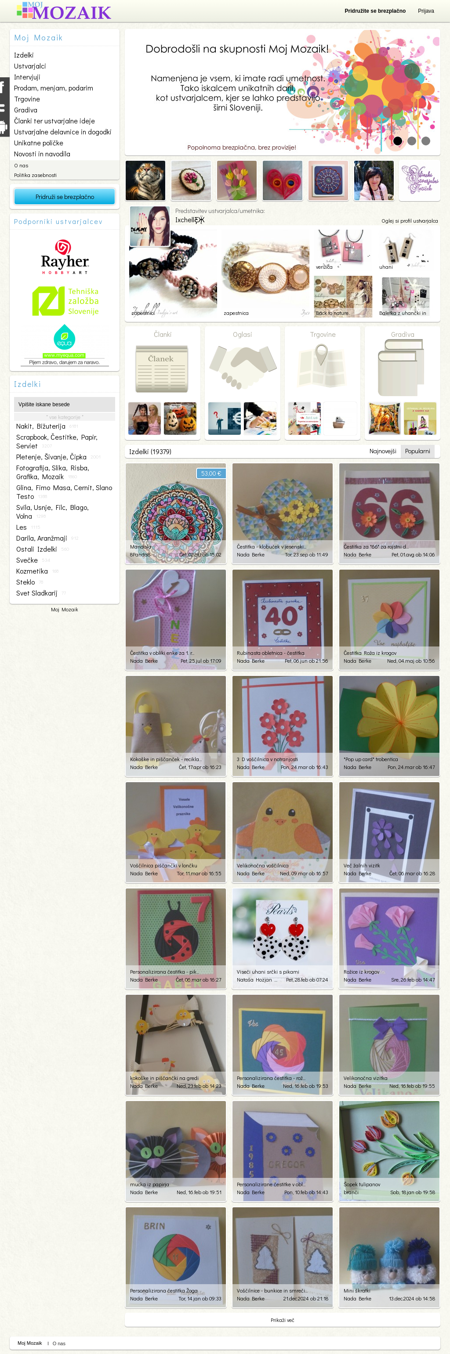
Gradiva (25, 109)
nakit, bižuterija (47, 426)
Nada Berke (251, 554)
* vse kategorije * (64, 416)
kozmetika (37, 571)
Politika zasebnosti (35, 174)
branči (351, 1191)
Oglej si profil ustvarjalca (409, 220)
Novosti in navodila (42, 153)
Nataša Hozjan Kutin (258, 979)
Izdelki (24, 54)
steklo (29, 582)
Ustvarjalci (30, 65)
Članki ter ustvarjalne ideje (54, 120)
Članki (163, 334)
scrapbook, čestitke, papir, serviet (57, 441)
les (28, 527)
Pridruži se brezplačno (65, 196)
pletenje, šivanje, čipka (58, 456)
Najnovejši (383, 451)
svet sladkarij (41, 593)
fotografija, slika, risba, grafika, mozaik (52, 472)
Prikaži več (282, 1319)
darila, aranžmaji (47, 538)
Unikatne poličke (38, 142)
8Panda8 (140, 554)
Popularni (417, 451)
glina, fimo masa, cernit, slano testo (64, 492)
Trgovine (27, 98)
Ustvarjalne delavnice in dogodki (63, 131)
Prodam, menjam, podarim (53, 87)
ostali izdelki (42, 549)
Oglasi (242, 334)
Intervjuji (27, 76)
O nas (21, 165)
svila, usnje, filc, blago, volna (52, 511)
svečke (33, 560)
